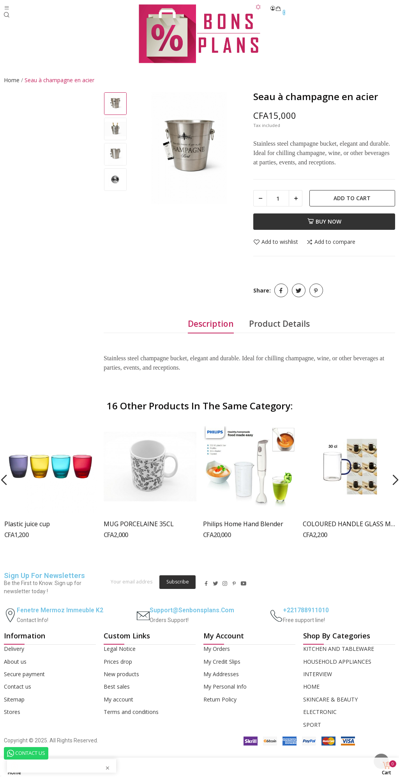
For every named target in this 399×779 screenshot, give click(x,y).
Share (281, 290)
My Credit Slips (221, 661)
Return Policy (220, 699)
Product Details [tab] (279, 323)
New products (121, 674)
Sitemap (14, 699)
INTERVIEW (317, 674)
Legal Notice (120, 648)
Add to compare (330, 242)
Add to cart (352, 198)
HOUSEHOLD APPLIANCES (337, 661)
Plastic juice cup (27, 524)
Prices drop (118, 661)
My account (118, 699)
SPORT (312, 724)
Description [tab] (211, 323)
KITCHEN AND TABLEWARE (338, 648)
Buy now (324, 221)
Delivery (14, 648)
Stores (12, 712)
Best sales (117, 686)
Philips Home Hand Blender (243, 524)
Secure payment (24, 674)
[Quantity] (278, 198)
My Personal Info (225, 686)
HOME (311, 686)
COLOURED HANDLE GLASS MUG (349, 524)
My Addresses (221, 674)
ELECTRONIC (320, 712)
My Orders (216, 648)
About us (15, 661)
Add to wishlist (275, 242)
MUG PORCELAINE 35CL (139, 524)
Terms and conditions (131, 712)
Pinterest (316, 290)
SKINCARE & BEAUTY (330, 699)
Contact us (17, 686)
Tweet (298, 290)
